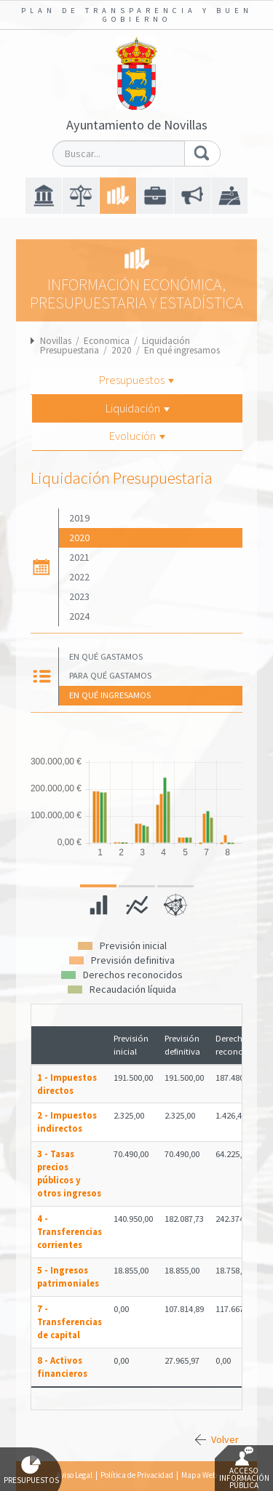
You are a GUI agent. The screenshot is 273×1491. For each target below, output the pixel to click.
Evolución (137, 436)
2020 (121, 350)
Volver (225, 1439)
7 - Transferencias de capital (69, 1321)
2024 (79, 616)
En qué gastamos (106, 656)
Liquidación (138, 408)
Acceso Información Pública (244, 1468)
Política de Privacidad (136, 1475)
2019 (79, 517)
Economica (107, 341)
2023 (79, 596)
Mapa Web (199, 1475)
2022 (79, 576)
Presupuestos (136, 380)
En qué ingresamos (182, 350)
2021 (79, 557)
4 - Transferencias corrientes (69, 1231)
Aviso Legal (74, 1475)
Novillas (55, 341)
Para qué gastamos (110, 675)
